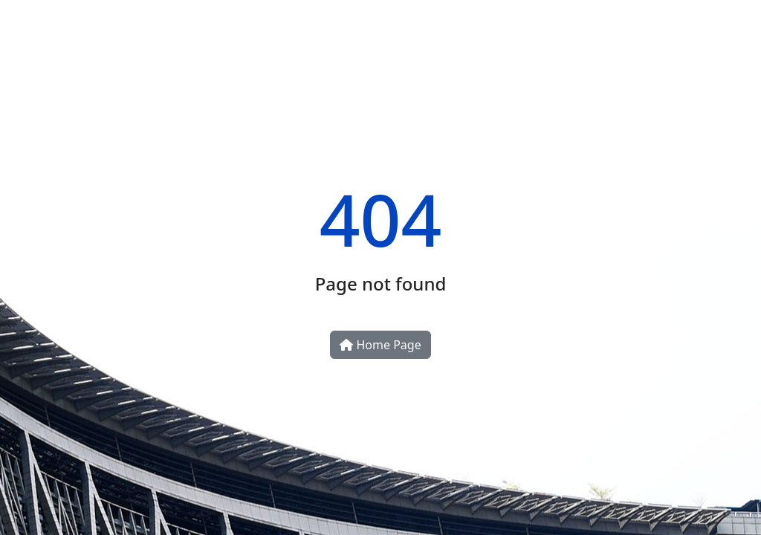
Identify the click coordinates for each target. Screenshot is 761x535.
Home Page (380, 345)
